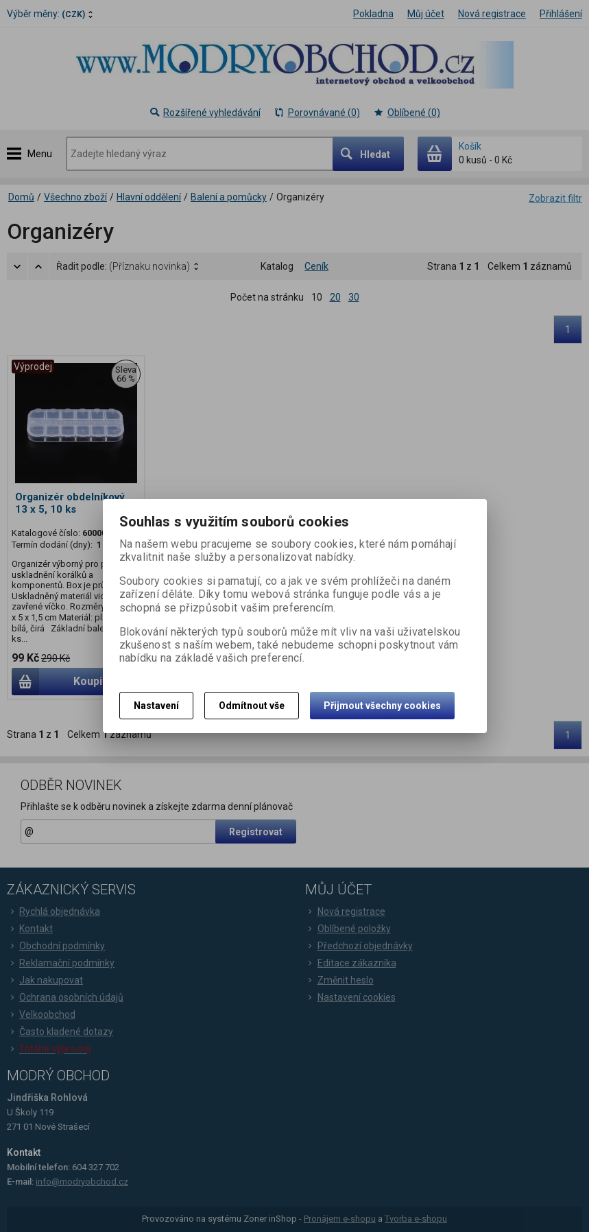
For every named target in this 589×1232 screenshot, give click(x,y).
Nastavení (156, 705)
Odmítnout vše (252, 705)
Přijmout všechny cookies (382, 705)
